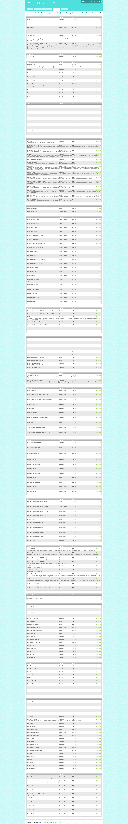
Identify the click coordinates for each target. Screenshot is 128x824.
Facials (55, 12)
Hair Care (60, 12)
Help (98, 1)
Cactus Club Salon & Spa (41, 3)
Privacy (60, 822)
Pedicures (51, 13)
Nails (99, 12)
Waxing (77, 13)
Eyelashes (50, 12)
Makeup (82, 12)
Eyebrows (44, 12)
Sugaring (67, 13)
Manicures (88, 12)
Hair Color (66, 12)
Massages (94, 12)
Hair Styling (72, 12)
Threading (72, 13)
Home (93, 1)
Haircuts (78, 12)
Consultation (38, 12)
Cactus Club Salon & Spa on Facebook (49, 822)
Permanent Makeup (59, 13)
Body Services (31, 12)
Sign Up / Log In (86, 1)
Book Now (98, 19)
